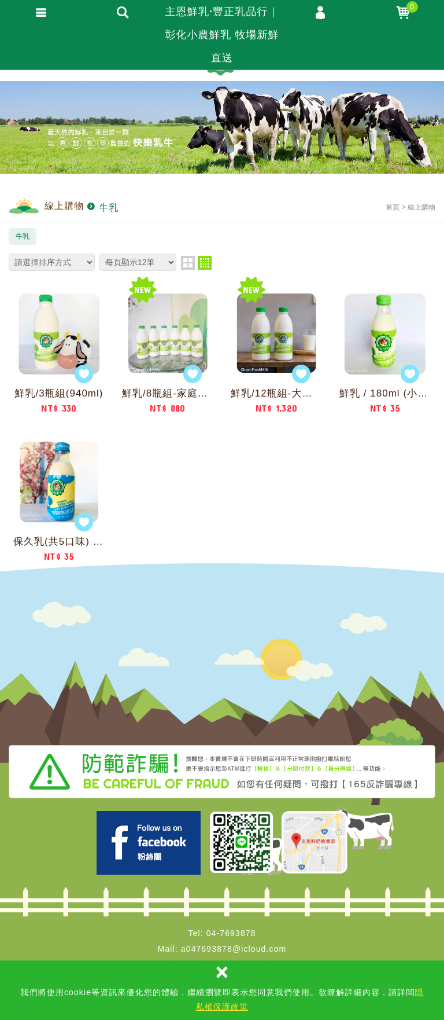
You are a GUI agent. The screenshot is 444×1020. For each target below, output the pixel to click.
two (188, 263)
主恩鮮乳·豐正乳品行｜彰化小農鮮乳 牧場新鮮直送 (222, 35)
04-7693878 (231, 933)
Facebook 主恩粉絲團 (149, 843)
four (205, 263)
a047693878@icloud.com (234, 948)
